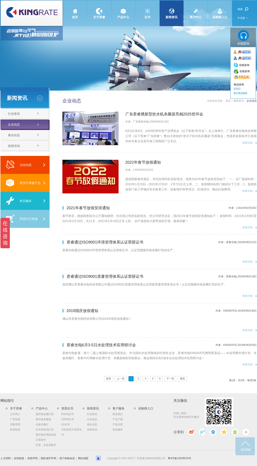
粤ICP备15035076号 (179, 458)
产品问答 (118, 424)
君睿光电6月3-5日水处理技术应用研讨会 (101, 345)
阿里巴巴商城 (22, 218)
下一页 (170, 378)
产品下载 (118, 419)
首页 (75, 9)
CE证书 (65, 424)
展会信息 (14, 135)
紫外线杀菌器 (43, 419)
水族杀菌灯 (42, 424)
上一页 (121, 378)
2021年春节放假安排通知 (88, 208)
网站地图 (83, 458)
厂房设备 (15, 419)
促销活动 (14, 146)
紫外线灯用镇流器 (46, 434)
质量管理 (15, 424)
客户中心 (196, 9)
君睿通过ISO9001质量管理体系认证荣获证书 (105, 276)
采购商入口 (220, 9)
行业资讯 (14, 113)
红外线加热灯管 (45, 429)
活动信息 (19, 164)
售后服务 (19, 200)
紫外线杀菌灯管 (45, 414)
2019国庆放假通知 (82, 311)
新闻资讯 (172, 9)
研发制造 (15, 429)
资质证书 (67, 408)
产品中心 (123, 9)
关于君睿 (99, 9)
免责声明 (32, 458)
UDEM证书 (67, 419)
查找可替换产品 (23, 182)
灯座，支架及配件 (46, 445)
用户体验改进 (67, 458)
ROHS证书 (67, 414)
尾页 (182, 378)
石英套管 (41, 439)
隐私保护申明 (48, 458)
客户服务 (119, 408)
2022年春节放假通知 (143, 162)
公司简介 (15, 414)
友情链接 (19, 458)
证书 (147, 9)
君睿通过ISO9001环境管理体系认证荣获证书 (105, 242)
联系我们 (118, 414)
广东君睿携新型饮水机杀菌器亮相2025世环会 (164, 114)
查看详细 (247, 142)
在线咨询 (244, 65)
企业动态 (14, 124)
